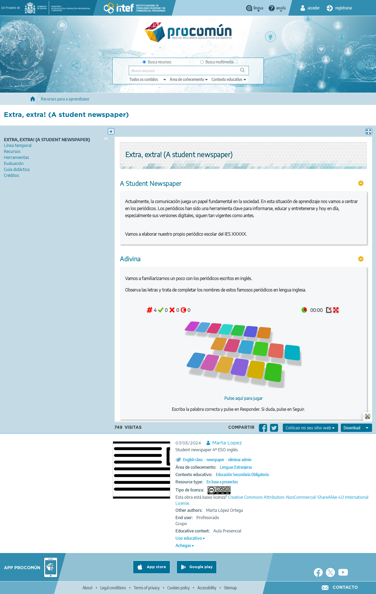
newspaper (215, 459)
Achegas (183, 545)
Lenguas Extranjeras (236, 467)
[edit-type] (148, 79)
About (87, 587)
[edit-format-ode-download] (356, 428)
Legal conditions (113, 587)
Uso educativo (188, 538)
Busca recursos (157, 61)
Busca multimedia (216, 61)
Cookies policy (178, 587)
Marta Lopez (227, 443)
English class (193, 459)
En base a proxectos (222, 481)
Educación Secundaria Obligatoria (242, 474)
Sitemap (230, 587)
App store (156, 567)
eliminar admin (239, 459)
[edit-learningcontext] (229, 79)
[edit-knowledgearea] (189, 79)
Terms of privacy (147, 587)
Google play (201, 567)
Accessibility (206, 587)
